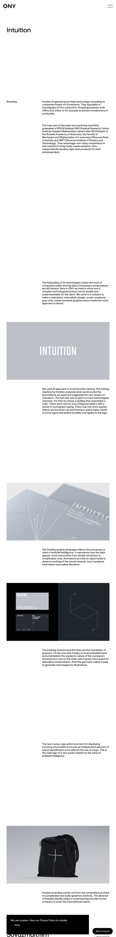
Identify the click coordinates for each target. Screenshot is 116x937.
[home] (9, 6)
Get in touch (102, 931)
